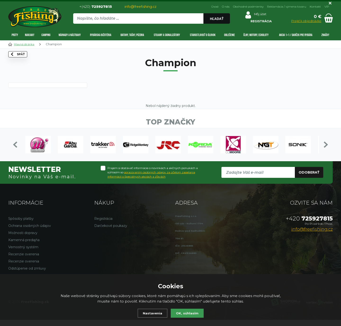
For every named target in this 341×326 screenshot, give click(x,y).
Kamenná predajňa (24, 246)
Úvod (214, 6)
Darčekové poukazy (110, 232)
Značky (325, 35)
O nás (225, 6)
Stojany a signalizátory (167, 35)
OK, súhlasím (188, 313)
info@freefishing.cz (141, 7)
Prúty (15, 35)
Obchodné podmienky (248, 6)
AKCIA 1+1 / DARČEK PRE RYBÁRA (295, 35)
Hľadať (217, 19)
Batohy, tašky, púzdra (132, 35)
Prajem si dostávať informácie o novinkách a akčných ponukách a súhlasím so (153, 178)
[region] (151, 28)
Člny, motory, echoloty (256, 35)
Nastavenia (151, 313)
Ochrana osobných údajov (29, 232)
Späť (21, 64)
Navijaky (29, 35)
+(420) (95, 6)
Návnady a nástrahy (69, 35)
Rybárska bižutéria (100, 35)
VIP (326, 6)
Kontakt (315, 6)
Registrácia (103, 225)
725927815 (309, 224)
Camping (45, 35)
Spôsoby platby (21, 225)
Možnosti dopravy (22, 239)
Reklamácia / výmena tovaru (286, 6)
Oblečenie (229, 35)
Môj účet (258, 15)
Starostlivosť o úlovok (202, 35)
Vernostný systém (23, 253)
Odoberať (309, 178)
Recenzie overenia (23, 260)
